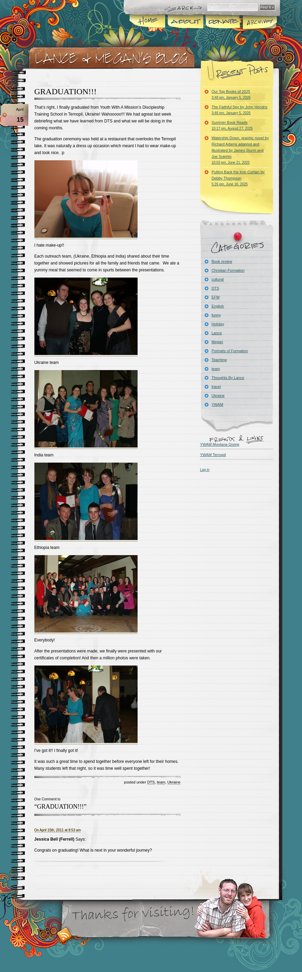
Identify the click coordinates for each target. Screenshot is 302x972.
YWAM (217, 404)
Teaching (219, 360)
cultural (218, 279)
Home (147, 22)
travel (216, 387)
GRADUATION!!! (65, 91)
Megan (217, 342)
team (161, 782)
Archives (260, 22)
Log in (204, 470)
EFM (215, 297)
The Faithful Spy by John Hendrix (240, 110)
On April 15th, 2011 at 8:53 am (57, 830)
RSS (64, 935)
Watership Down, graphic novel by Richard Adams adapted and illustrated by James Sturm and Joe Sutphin (240, 150)
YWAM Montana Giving (219, 444)
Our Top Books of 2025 (231, 94)
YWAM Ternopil (213, 455)
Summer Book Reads (232, 125)
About (184, 22)
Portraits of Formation (230, 351)
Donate (221, 22)
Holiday (218, 324)
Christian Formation (228, 270)
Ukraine (174, 782)
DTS (151, 782)
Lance (217, 333)
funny (216, 315)
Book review (222, 261)
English (218, 306)
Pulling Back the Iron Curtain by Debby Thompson (238, 178)
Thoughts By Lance (228, 378)
